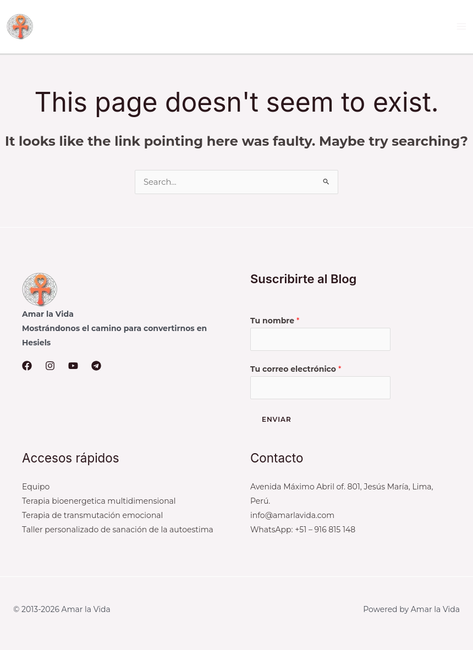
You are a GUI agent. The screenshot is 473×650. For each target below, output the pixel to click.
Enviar (277, 422)
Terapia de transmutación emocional (92, 518)
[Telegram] (96, 367)
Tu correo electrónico (295, 371)
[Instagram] (50, 367)
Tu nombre (274, 322)
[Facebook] (27, 367)
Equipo (36, 489)
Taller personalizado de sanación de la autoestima (117, 532)
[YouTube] (73, 367)
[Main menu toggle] (462, 27)
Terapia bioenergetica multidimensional (99, 504)
